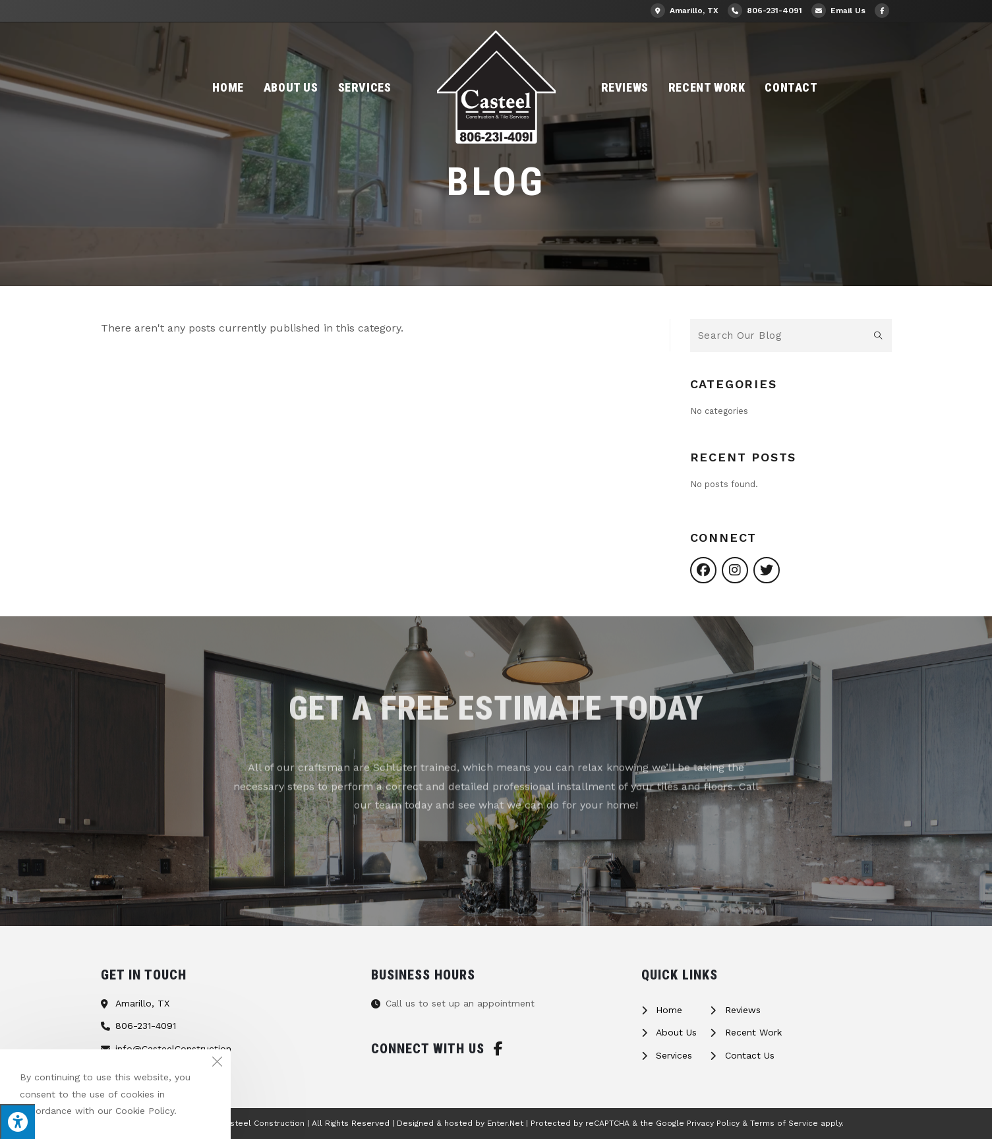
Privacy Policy (713, 1123)
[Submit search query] (878, 335)
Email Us (838, 10)
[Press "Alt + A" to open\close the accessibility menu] (17, 1121)
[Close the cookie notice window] (217, 1063)
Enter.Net (505, 1123)
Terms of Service (784, 1123)
